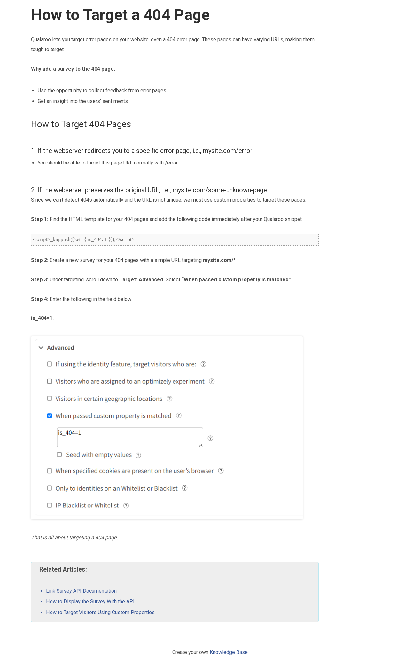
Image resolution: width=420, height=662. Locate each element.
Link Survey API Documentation (81, 591)
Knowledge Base (229, 652)
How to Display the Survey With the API (90, 601)
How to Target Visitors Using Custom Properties (100, 612)
